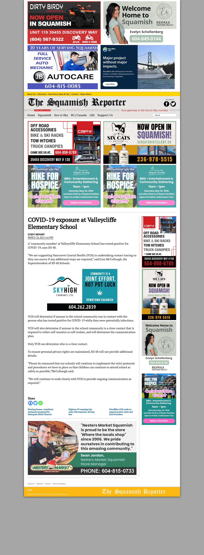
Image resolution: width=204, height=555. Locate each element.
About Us (31, 541)
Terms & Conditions (59, 541)
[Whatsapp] (40, 404)
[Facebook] (30, 404)
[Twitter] (35, 404)
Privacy (47, 541)
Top (29, 547)
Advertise (40, 541)
